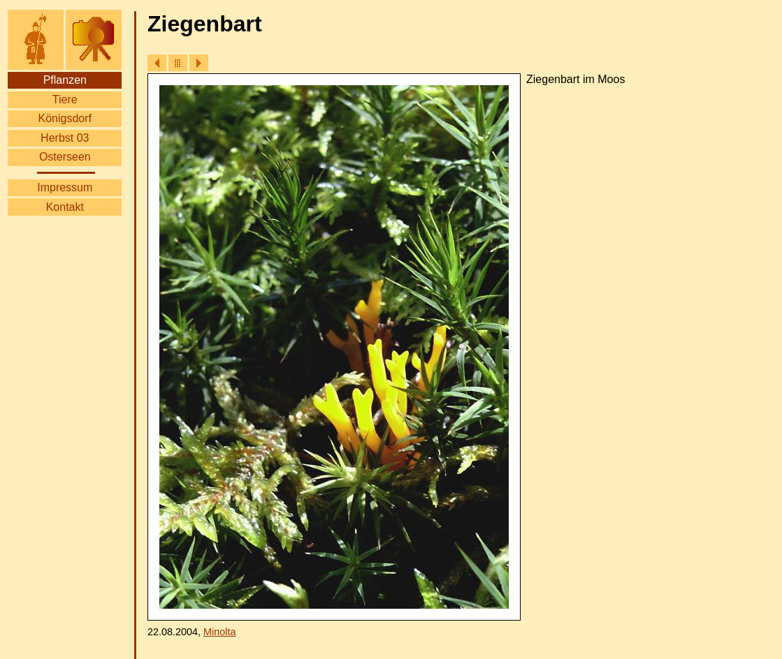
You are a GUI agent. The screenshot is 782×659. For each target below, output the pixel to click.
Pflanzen (65, 80)
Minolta (219, 631)
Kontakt (65, 207)
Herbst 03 (65, 138)
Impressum (64, 187)
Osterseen (65, 157)
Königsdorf (65, 118)
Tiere (65, 99)
